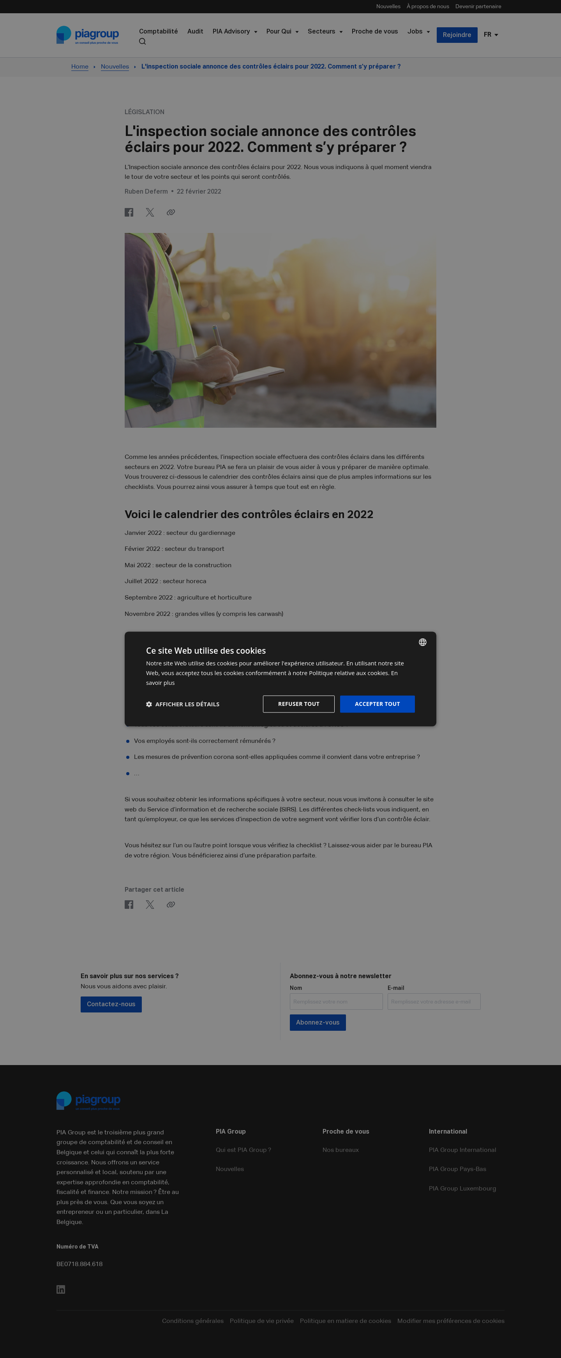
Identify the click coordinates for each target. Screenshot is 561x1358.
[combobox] (423, 642)
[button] (182, 703)
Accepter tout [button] (377, 703)
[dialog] (280, 678)
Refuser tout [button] (298, 703)
